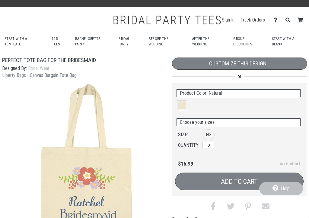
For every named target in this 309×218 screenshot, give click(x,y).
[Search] (289, 20)
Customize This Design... (239, 63)
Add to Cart (239, 181)
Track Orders (253, 20)
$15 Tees (56, 41)
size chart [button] (290, 164)
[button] (182, 105)
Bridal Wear (38, 68)
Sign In (228, 20)
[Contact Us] (277, 20)
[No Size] (208, 145)
